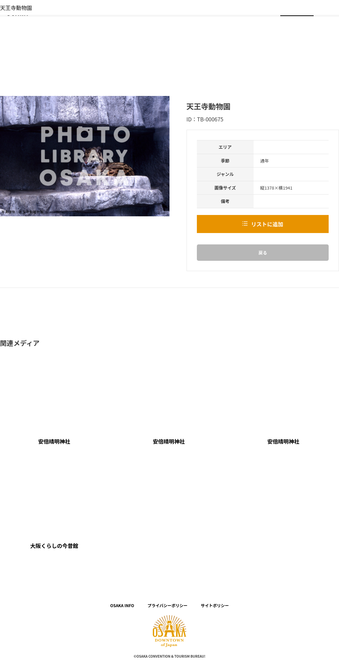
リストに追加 (267, 224)
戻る (262, 252)
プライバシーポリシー (167, 605)
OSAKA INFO (122, 605)
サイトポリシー (215, 605)
